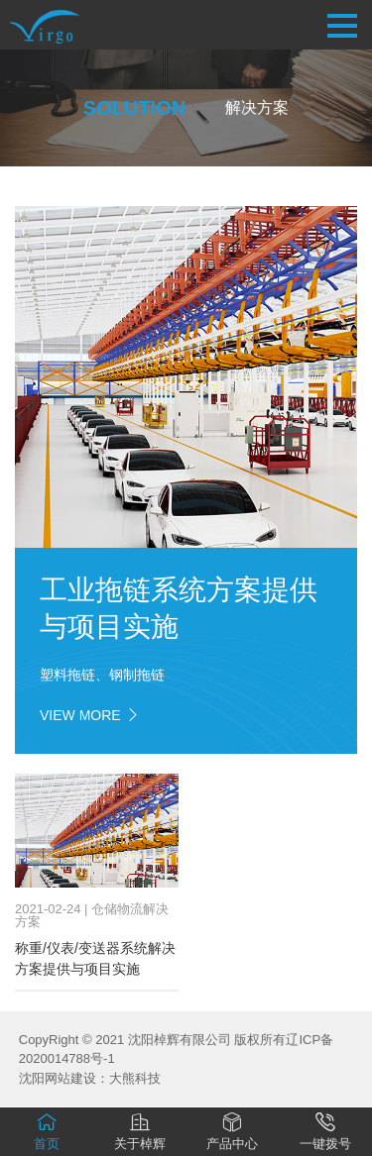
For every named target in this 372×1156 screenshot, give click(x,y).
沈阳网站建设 (57, 1078)
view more (90, 714)
